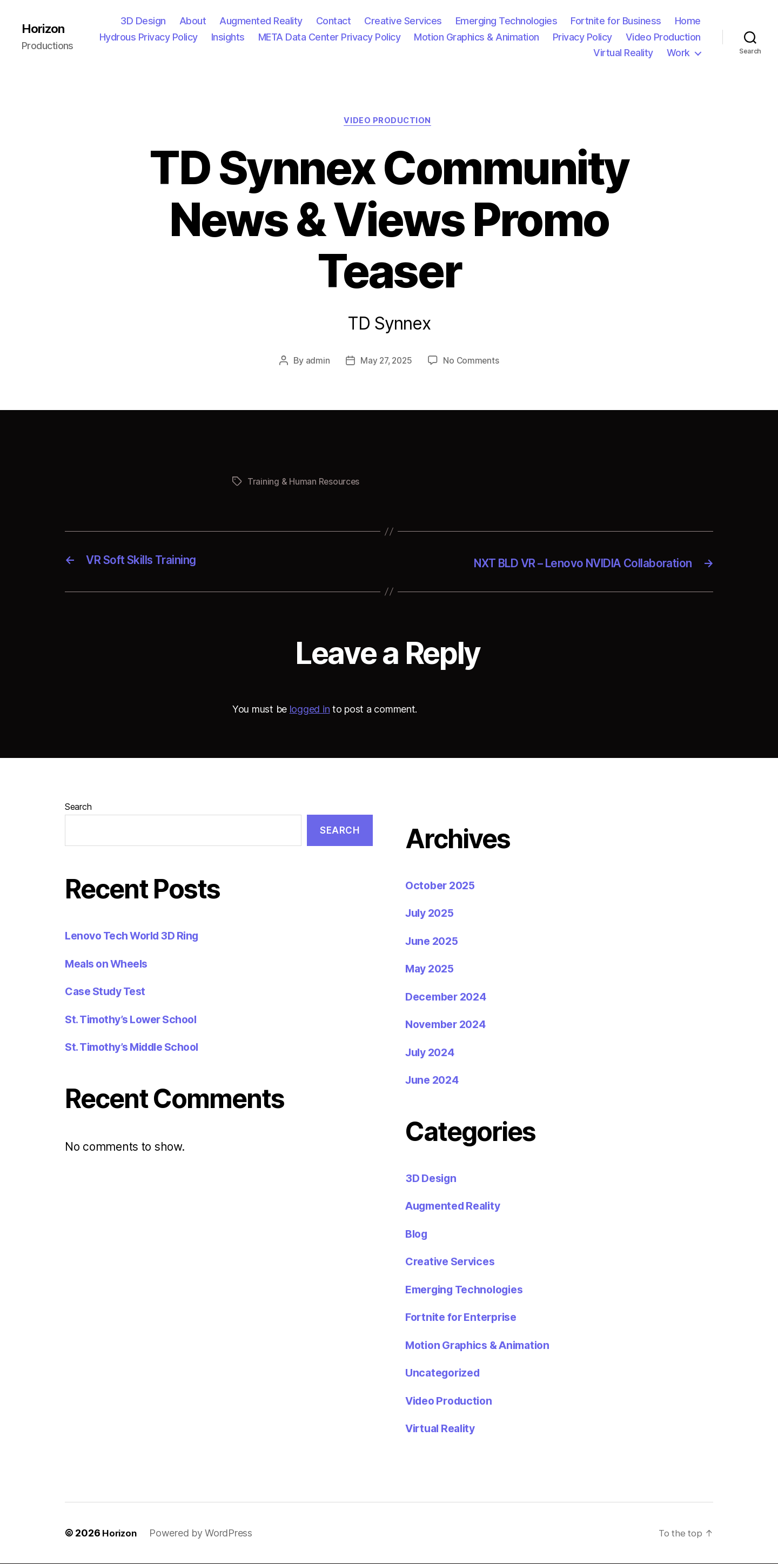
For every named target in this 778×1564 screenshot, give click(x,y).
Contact (333, 20)
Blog (417, 1234)
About (192, 20)
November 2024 (449, 1025)
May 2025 (432, 969)
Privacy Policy (582, 37)
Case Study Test (108, 992)
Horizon (45, 28)
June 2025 (434, 941)
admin (316, 362)
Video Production (663, 37)
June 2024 (434, 1081)
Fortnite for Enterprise (465, 1318)
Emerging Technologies (506, 20)
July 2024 (432, 1052)
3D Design (143, 20)
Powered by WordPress (202, 1533)
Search (78, 807)
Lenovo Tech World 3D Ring (137, 936)
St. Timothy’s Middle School (139, 1048)
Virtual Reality (623, 52)
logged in (310, 710)
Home (688, 20)
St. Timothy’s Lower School (137, 1020)
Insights (228, 37)
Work (678, 52)
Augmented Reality (261, 20)
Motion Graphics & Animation (476, 37)
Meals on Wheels (110, 964)
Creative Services (403, 20)
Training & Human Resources (303, 483)
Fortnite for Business (616, 20)
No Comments (472, 362)
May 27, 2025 (386, 362)
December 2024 (449, 997)
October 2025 (442, 885)
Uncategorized (445, 1373)
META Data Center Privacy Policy (329, 37)
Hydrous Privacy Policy (148, 37)
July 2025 (432, 914)
